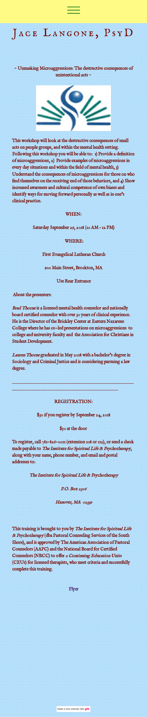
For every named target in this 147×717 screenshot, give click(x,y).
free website (72, 708)
